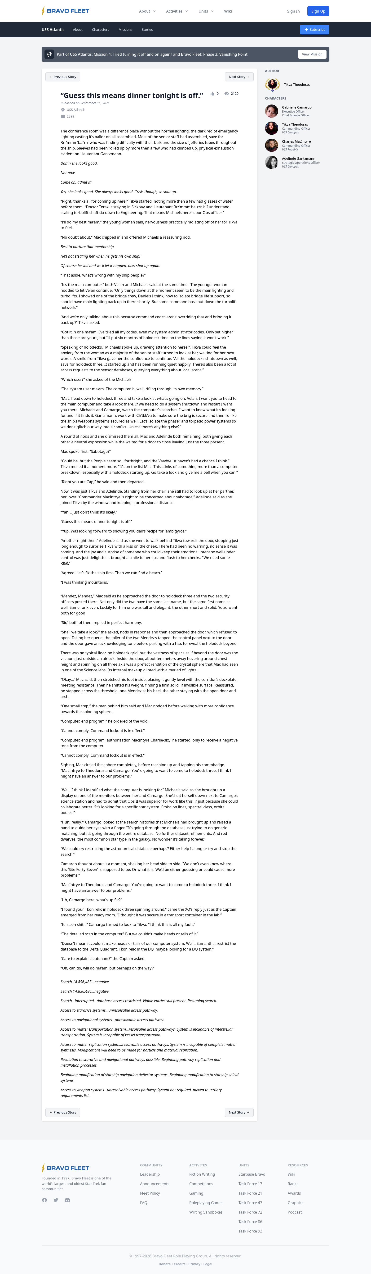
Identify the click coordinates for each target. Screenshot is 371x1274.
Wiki (228, 11)
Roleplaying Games (206, 1202)
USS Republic (290, 149)
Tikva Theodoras (297, 84)
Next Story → (239, 76)
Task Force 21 (250, 1193)
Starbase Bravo (251, 1174)
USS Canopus (290, 132)
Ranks (293, 1183)
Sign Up (318, 11)
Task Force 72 (250, 1212)
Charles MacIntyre (296, 141)
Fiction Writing (202, 1174)
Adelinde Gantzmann (298, 158)
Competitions (201, 1183)
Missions (125, 29)
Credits (179, 1264)
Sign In (293, 11)
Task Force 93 (250, 1231)
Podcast (295, 1212)
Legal (207, 1264)
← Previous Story (62, 76)
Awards (294, 1193)
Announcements (154, 1183)
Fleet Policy (150, 1193)
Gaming (196, 1193)
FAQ (143, 1202)
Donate (165, 1264)
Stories (147, 29)
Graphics (295, 1202)
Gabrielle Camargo (297, 107)
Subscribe (314, 29)
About (78, 29)
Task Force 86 (250, 1221)
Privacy (194, 1264)
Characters (100, 29)
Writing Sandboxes (206, 1212)
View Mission (312, 54)
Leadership (150, 1174)
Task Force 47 (250, 1202)
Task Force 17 (250, 1183)
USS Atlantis (53, 29)
